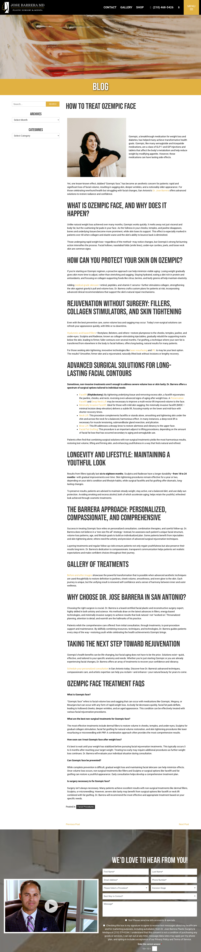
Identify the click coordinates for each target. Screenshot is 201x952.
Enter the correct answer (150, 944)
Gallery (126, 7)
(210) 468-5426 (161, 7)
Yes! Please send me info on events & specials (151, 920)
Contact (110, 7)
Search (52, 104)
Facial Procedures (86, 807)
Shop (140, 7)
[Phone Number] (174, 880)
